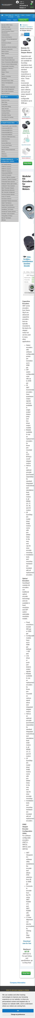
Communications (6, 34)
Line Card (33, 16)
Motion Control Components (8, 149)
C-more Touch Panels (7, 145)
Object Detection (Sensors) (8, 190)
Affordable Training (6, 115)
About (22, 15)
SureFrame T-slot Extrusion (8, 207)
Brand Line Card (5, 100)
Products (9, 19)
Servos (3, 151)
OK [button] (18, 1010)
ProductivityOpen (6, 138)
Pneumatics (4, 156)
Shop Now (27, 163)
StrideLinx (4, 153)
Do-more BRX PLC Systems (8, 177)
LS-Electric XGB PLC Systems (9, 179)
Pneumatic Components (7, 57)
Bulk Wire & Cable (6, 27)
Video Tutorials (5, 108)
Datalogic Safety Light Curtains (9, 183)
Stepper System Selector (7, 205)
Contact (28, 15)
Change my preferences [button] (18, 1014)
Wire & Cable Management (8, 89)
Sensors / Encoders (6, 76)
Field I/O (4, 45)
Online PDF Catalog (6, 106)
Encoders (29, 26)
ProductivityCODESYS (7, 134)
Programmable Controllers (8, 66)
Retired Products (6, 93)
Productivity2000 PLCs (7, 130)
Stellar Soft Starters (6, 203)
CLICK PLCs (4, 141)
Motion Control (5, 51)
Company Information (17, 982)
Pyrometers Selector (6, 198)
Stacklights (4, 78)
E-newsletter (4, 104)
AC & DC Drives (5, 147)
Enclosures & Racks (6, 42)
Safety (3, 74)
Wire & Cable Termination (8, 91)
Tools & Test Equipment (7, 82)
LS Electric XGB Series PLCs (8, 136)
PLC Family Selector (6, 164)
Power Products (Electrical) (8, 59)
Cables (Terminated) (6, 29)
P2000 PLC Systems (6, 168)
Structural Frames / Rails (7, 80)
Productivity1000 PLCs (7, 128)
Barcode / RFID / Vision (7, 24)
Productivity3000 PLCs (7, 132)
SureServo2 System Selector (9, 211)
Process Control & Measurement (9, 64)
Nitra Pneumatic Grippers (8, 188)
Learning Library (5, 113)
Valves (3, 84)
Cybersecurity (5, 119)
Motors (3, 55)
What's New (4, 102)
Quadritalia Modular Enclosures (9, 200)
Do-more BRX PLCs (6, 143)
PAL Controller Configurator (8, 192)
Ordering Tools (23, 19)
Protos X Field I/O (6, 196)
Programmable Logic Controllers (9, 126)
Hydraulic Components (7, 49)
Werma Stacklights (6, 217)
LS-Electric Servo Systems (8, 185)
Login (21, 1)
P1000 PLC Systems (6, 166)
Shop (22, 34)
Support (15, 19)
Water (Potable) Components (8, 87)
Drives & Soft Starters (7, 37)
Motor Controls (5, 53)
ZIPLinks (4, 220)
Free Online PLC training (7, 117)
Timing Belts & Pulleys (7, 215)
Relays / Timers (5, 72)
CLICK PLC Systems (6, 175)
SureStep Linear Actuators (8, 213)
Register (22, 3)
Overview (26, 34)
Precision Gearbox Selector (8, 194)
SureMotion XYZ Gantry (7, 209)
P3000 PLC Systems (6, 170)
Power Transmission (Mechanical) (10, 62)
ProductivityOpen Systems (8, 181)
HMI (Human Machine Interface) (9, 47)
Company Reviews (6, 110)
